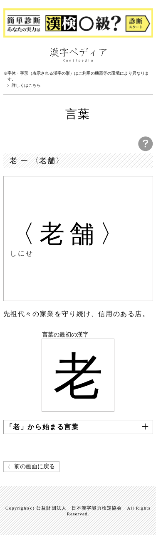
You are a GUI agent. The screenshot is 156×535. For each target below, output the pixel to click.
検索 (144, 54)
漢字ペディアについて (11, 54)
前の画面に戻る (34, 466)
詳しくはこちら (26, 85)
